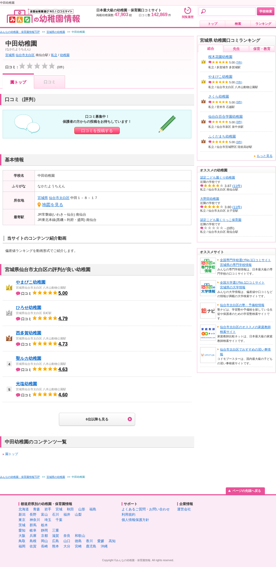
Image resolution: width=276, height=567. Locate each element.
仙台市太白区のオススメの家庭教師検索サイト (245, 329)
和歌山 (80, 536)
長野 (33, 514)
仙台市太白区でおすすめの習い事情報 (245, 352)
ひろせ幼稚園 (28, 307)
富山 (44, 514)
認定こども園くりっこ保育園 (220, 220)
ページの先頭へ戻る (246, 491)
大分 (66, 546)
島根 (33, 541)
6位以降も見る (97, 419)
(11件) (237, 186)
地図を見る (52, 204)
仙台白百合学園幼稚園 (225, 117)
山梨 (78, 514)
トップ (212, 24)
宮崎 (78, 546)
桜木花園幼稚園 (220, 57)
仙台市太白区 (25, 55)
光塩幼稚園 (26, 384)
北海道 (24, 509)
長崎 (44, 546)
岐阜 (33, 530)
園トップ (18, 82)
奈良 (66, 536)
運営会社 (184, 509)
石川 (55, 514)
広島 (55, 541)
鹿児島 (91, 546)
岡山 (44, 541)
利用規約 (128, 514)
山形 (81, 509)
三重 (55, 530)
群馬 (33, 525)
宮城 (59, 509)
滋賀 (55, 536)
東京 (22, 520)
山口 (66, 541)
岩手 (47, 509)
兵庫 (33, 536)
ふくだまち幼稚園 (222, 136)
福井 (66, 514)
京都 (44, 536)
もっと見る (265, 156)
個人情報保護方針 (135, 520)
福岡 (22, 546)
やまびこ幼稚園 (30, 282)
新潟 (22, 514)
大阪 (22, 536)
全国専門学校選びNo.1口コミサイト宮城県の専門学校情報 (245, 262)
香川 (89, 541)
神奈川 (35, 520)
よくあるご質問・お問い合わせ (146, 509)
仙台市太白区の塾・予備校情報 (242, 305)
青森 (36, 509)
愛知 (22, 530)
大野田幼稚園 (209, 199)
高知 (112, 541)
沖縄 (104, 546)
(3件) (239, 102)
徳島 (78, 541)
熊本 (55, 546)
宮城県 (10, 55)
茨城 (22, 525)
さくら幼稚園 (218, 96)
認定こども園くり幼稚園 (217, 177)
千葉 (59, 520)
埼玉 (47, 520)
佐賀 (33, 546)
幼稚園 (65, 55)
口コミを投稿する (97, 130)
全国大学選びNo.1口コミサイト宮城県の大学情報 (242, 285)
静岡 (44, 530)
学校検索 (265, 11)
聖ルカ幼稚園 (28, 358)
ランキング (263, 24)
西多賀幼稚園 (28, 333)
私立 (54, 55)
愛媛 (100, 541)
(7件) (239, 62)
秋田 (70, 509)
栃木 (44, 525)
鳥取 (22, 541)
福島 (92, 509)
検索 (238, 24)
